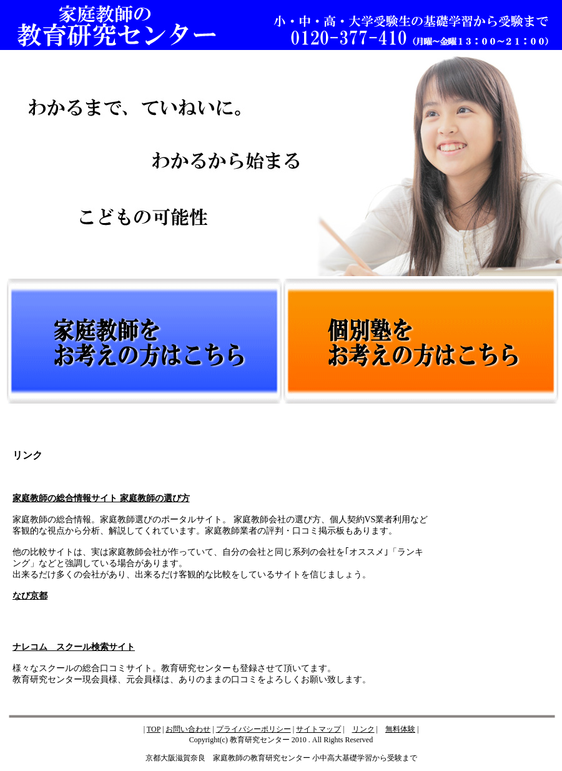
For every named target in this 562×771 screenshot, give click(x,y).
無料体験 (400, 729)
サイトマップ (318, 729)
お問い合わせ (187, 729)
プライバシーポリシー (253, 729)
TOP (153, 729)
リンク (363, 729)
